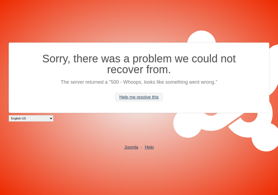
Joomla (131, 147)
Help (149, 147)
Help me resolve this (139, 97)
